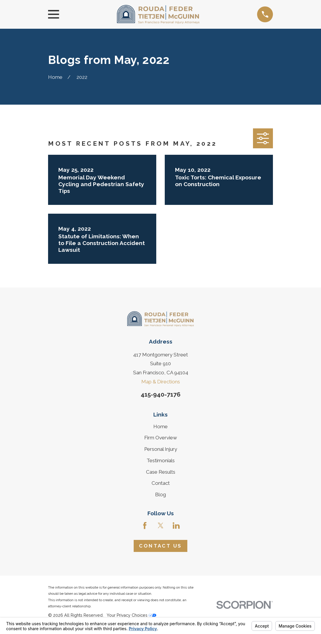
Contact (161, 483)
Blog (160, 494)
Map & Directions (160, 382)
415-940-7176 (161, 394)
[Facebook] (144, 525)
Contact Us (160, 546)
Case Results (160, 472)
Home (160, 426)
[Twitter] (160, 525)
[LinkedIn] (176, 525)
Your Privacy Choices (131, 615)
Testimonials (161, 460)
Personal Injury (160, 449)
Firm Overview (160, 438)
